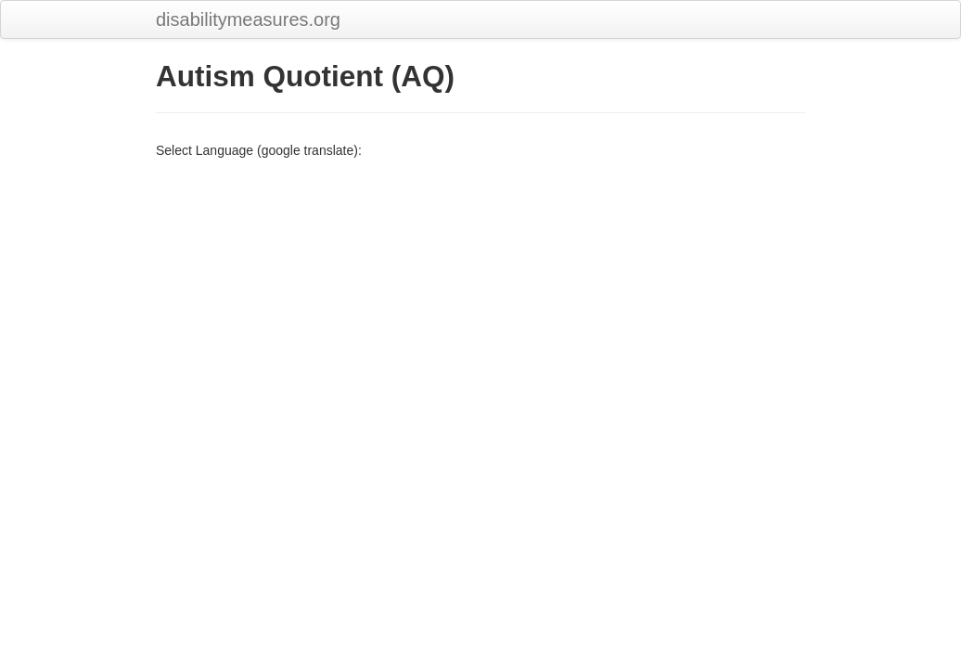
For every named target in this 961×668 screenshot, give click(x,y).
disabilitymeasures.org (248, 19)
